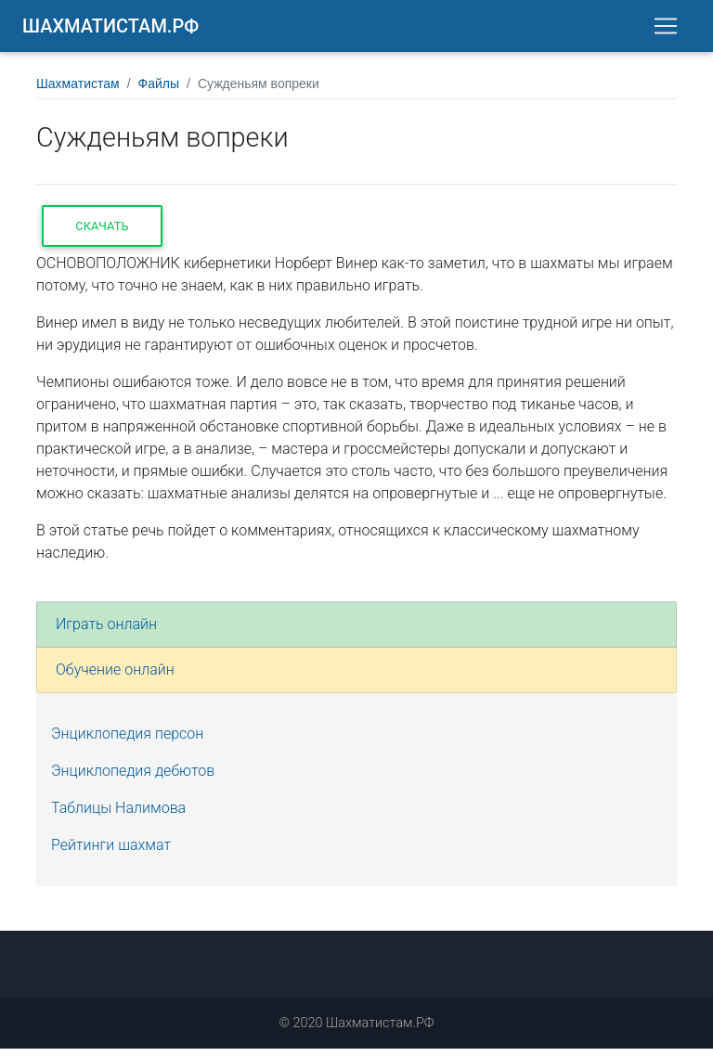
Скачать (101, 233)
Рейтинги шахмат (111, 852)
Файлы (158, 91)
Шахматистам (78, 91)
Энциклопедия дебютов (132, 778)
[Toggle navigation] (666, 29)
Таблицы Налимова (118, 815)
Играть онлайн (106, 631)
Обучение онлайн (115, 677)
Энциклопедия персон (127, 741)
